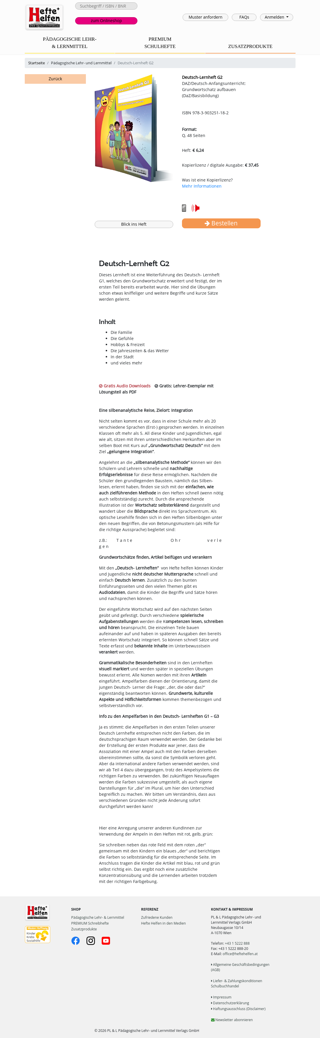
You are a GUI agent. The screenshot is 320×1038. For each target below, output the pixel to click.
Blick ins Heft (133, 224)
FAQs (244, 17)
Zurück (55, 78)
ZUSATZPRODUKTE (250, 46)
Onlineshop (106, 20)
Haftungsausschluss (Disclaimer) (238, 1008)
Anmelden (275, 17)
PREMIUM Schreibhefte (90, 923)
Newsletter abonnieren (232, 1019)
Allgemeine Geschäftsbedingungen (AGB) (240, 967)
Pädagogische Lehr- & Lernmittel (97, 917)
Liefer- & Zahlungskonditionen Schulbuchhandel (236, 983)
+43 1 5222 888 (237, 943)
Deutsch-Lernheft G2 (202, 77)
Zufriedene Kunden (157, 917)
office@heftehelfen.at (240, 953)
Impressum (221, 997)
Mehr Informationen (202, 186)
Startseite (36, 62)
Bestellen (221, 223)
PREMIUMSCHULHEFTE (160, 42)
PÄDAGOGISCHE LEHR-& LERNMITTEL (69, 42)
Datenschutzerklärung (230, 1002)
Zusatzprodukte (84, 929)
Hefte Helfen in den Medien (163, 923)
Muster (205, 17)
